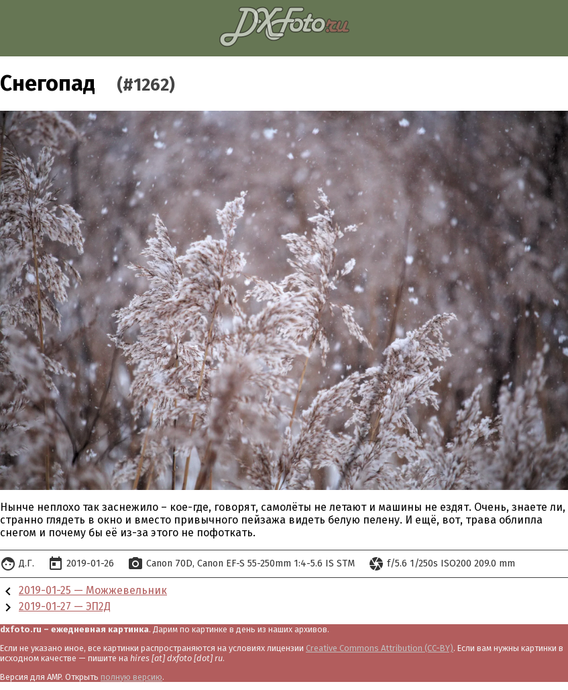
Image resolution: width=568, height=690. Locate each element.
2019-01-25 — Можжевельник (93, 590)
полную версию (131, 677)
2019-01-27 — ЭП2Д (65, 606)
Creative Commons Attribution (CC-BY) (379, 648)
